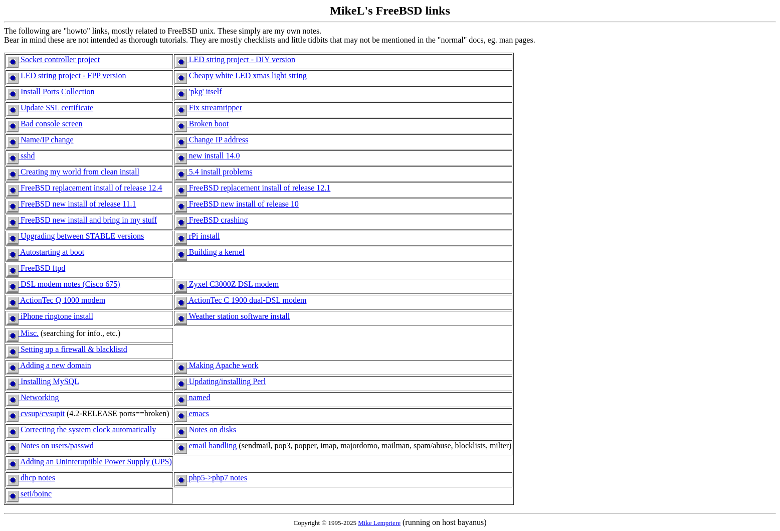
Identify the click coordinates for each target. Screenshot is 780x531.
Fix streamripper (208, 107)
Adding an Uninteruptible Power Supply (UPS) (89, 461)
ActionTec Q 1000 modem (56, 300)
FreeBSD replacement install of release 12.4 (84, 188)
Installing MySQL (43, 381)
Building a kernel (210, 252)
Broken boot (202, 123)
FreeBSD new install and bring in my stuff (82, 220)
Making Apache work (217, 365)
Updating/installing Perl (220, 381)
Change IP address (212, 139)
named (193, 397)
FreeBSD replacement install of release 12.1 (253, 188)
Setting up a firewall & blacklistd (67, 349)
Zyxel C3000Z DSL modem (227, 284)
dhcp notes (31, 477)
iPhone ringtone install (50, 316)
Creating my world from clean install (73, 171)
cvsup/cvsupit (36, 413)
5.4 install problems (214, 171)
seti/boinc (29, 493)
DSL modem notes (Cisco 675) (63, 284)
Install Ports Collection (51, 91)
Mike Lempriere (379, 522)
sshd (21, 155)
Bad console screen (45, 123)
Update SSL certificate (50, 107)
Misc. (23, 333)
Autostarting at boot (45, 252)
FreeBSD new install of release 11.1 (71, 204)
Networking (33, 397)
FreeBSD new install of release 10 (237, 204)
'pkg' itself (198, 91)
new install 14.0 (207, 155)
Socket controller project (53, 59)
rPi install (197, 236)
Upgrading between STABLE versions (75, 236)
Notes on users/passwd (50, 445)
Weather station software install (232, 316)
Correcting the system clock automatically (81, 429)
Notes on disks (205, 429)
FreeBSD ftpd (36, 268)
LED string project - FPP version (66, 75)
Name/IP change (40, 139)
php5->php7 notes (211, 477)
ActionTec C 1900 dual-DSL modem (241, 300)
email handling (206, 445)
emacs (192, 413)
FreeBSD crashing (211, 220)
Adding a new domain (49, 365)
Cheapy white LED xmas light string (241, 75)
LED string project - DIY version (235, 59)
